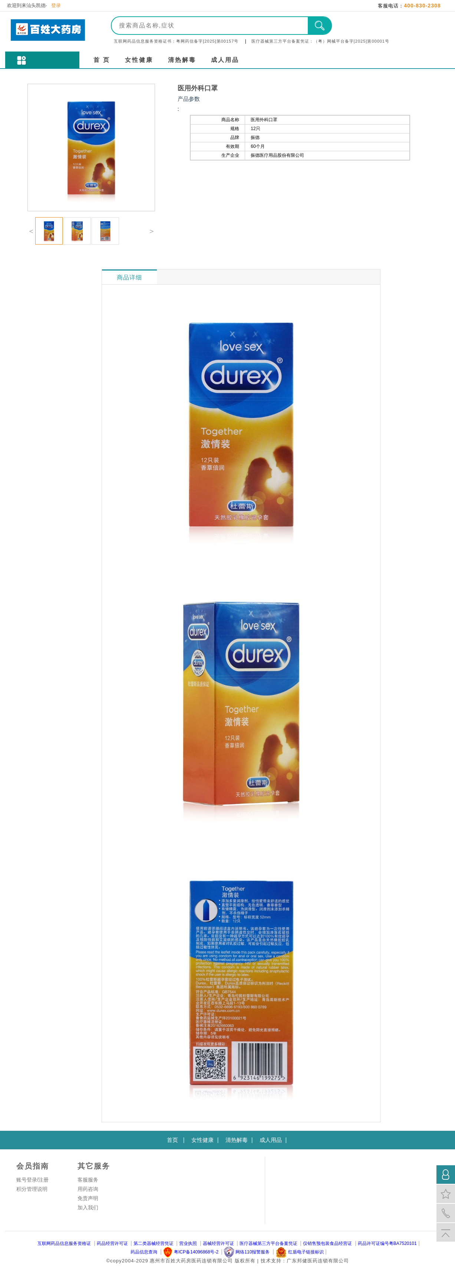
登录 (56, 5)
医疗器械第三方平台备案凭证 (268, 1243)
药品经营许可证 (112, 1243)
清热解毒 (182, 60)
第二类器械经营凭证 (153, 1243)
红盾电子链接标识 (306, 1252)
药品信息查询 (144, 1252)
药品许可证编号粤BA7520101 (387, 1243)
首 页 (101, 60)
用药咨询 (88, 1189)
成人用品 (225, 60)
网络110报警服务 (252, 1252)
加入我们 (88, 1207)
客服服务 (88, 1180)
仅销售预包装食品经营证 (327, 1243)
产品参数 (189, 99)
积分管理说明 (31, 1189)
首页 (172, 1140)
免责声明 (88, 1198)
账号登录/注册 (32, 1180)
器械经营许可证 (218, 1243)
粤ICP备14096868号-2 (196, 1252)
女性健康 (139, 60)
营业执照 (188, 1243)
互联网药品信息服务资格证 (64, 1243)
